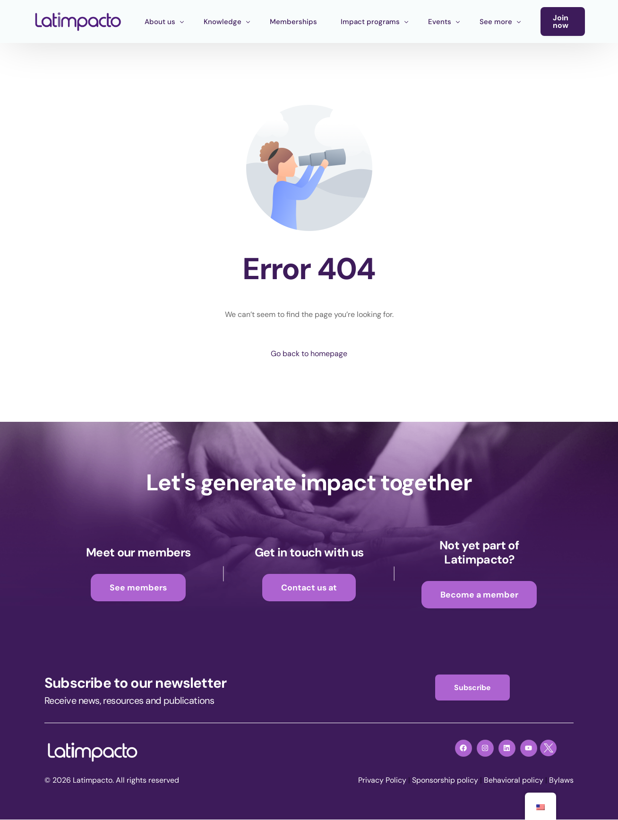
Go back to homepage (309, 354)
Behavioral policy (513, 780)
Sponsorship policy (445, 780)
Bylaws (561, 780)
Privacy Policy (382, 780)
